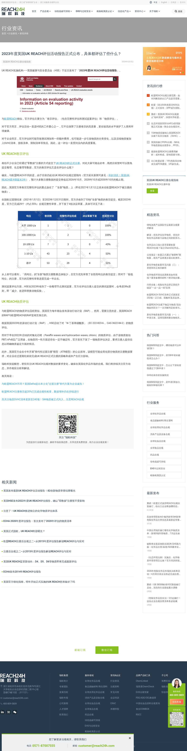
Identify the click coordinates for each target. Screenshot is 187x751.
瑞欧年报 (63, 697)
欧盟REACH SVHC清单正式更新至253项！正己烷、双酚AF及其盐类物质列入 (164, 296)
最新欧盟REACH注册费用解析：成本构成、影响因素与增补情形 (165, 153)
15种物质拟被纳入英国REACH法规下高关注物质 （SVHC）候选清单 (166, 135)
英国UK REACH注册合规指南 (17, 61)
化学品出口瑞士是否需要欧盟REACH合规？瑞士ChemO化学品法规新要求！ (164, 247)
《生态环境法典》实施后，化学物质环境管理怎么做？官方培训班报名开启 (163, 559)
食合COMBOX (142, 709)
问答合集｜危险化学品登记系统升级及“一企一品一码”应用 (163, 286)
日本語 (173, 2)
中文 (155, 2)
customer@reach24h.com (96, 746)
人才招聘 (63, 709)
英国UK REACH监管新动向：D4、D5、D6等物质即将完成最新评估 (40, 561)
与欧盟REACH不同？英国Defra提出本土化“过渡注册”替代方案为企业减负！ (43, 383)
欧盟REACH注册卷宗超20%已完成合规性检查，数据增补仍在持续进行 (40, 391)
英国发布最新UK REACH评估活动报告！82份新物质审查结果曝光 (39, 490)
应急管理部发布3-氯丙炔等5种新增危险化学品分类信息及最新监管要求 (163, 518)
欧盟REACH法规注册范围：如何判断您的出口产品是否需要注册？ (165, 97)
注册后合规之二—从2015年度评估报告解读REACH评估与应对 (37, 551)
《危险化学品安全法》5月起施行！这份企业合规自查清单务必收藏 (164, 599)
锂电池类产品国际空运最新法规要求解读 (163, 226)
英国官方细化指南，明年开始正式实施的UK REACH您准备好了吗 (39, 581)
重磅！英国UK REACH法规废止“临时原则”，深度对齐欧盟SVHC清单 (165, 116)
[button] (180, 72)
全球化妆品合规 (158, 441)
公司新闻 (63, 703)
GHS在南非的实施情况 (158, 375)
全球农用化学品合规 (160, 427)
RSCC (138, 714)
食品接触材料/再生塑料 (161, 420)
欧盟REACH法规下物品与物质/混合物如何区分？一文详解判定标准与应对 (164, 306)
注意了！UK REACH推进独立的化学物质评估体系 (30, 510)
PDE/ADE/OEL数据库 (146, 697)
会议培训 (114, 697)
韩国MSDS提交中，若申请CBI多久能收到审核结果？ (163, 383)
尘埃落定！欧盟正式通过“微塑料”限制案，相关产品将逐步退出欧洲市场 (164, 256)
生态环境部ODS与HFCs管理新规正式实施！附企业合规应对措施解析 (165, 125)
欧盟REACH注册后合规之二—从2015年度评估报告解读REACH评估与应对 (43, 541)
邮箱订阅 (80, 650)
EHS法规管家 (142, 692)
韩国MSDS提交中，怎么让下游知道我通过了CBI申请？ (164, 367)
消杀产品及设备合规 (160, 434)
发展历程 (63, 692)
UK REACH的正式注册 (68, 163)
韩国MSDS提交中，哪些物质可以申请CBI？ (164, 347)
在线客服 (176, 702)
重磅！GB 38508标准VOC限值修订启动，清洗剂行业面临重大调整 (163, 586)
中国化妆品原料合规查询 (148, 703)
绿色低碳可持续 (63, 11)
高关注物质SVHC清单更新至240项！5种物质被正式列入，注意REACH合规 (43, 399)
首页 (34, 11)
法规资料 (114, 686)
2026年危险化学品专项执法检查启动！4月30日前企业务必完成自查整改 (164, 573)
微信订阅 (107, 650)
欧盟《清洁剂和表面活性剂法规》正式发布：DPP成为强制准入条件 (165, 106)
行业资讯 (12, 33)
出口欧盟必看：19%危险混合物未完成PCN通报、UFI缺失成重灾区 (166, 163)
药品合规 (154, 455)
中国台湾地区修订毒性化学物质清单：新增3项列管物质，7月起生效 (163, 532)
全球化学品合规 (158, 413)
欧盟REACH (10, 118)
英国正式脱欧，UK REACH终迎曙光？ (24, 531)
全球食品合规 (156, 448)
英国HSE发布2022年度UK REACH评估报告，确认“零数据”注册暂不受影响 (44, 500)
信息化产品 (124, 11)
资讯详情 (24, 33)
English (164, 2)
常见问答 (114, 692)
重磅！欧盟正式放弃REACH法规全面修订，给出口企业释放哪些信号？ (163, 505)
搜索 (178, 11)
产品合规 (45, 11)
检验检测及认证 (105, 11)
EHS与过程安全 (84, 11)
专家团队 (63, 686)
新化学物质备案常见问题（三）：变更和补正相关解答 (163, 266)
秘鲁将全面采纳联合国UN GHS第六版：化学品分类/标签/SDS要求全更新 (164, 546)
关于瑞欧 (154, 11)
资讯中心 (140, 11)
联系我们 (63, 714)
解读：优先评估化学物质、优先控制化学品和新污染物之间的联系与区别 (163, 237)
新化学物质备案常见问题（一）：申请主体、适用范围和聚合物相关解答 (163, 316)
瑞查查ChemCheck (145, 686)
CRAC (113, 703)
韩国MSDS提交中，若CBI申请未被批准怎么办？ (163, 357)
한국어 (182, 2)
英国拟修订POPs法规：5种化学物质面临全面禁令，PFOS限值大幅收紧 (166, 144)
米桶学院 (114, 709)
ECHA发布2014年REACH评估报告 (22, 571)
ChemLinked (142, 681)
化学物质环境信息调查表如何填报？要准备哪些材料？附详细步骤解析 (163, 276)
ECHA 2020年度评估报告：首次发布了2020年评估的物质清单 (37, 521)
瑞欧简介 (63, 681)
